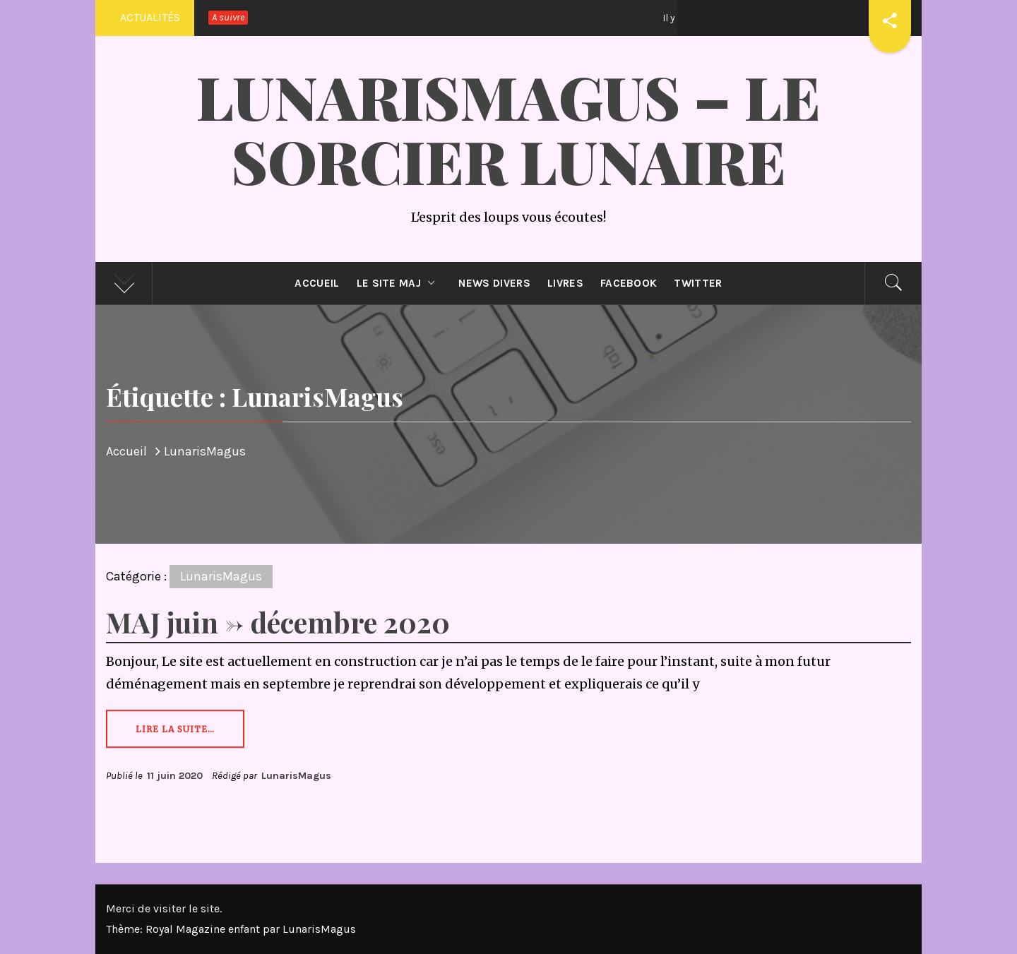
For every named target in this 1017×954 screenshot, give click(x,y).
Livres (565, 283)
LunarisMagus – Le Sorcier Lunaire (508, 128)
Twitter (698, 283)
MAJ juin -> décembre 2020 (278, 621)
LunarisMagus (221, 576)
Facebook (629, 283)
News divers (494, 283)
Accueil (317, 283)
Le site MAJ (399, 283)
